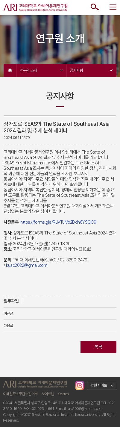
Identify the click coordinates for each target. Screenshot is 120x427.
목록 (98, 347)
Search (63, 394)
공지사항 (91, 70)
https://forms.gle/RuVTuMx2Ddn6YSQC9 (58, 222)
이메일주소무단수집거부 (20, 394)
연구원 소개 (41, 70)
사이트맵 (48, 394)
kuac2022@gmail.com (26, 265)
